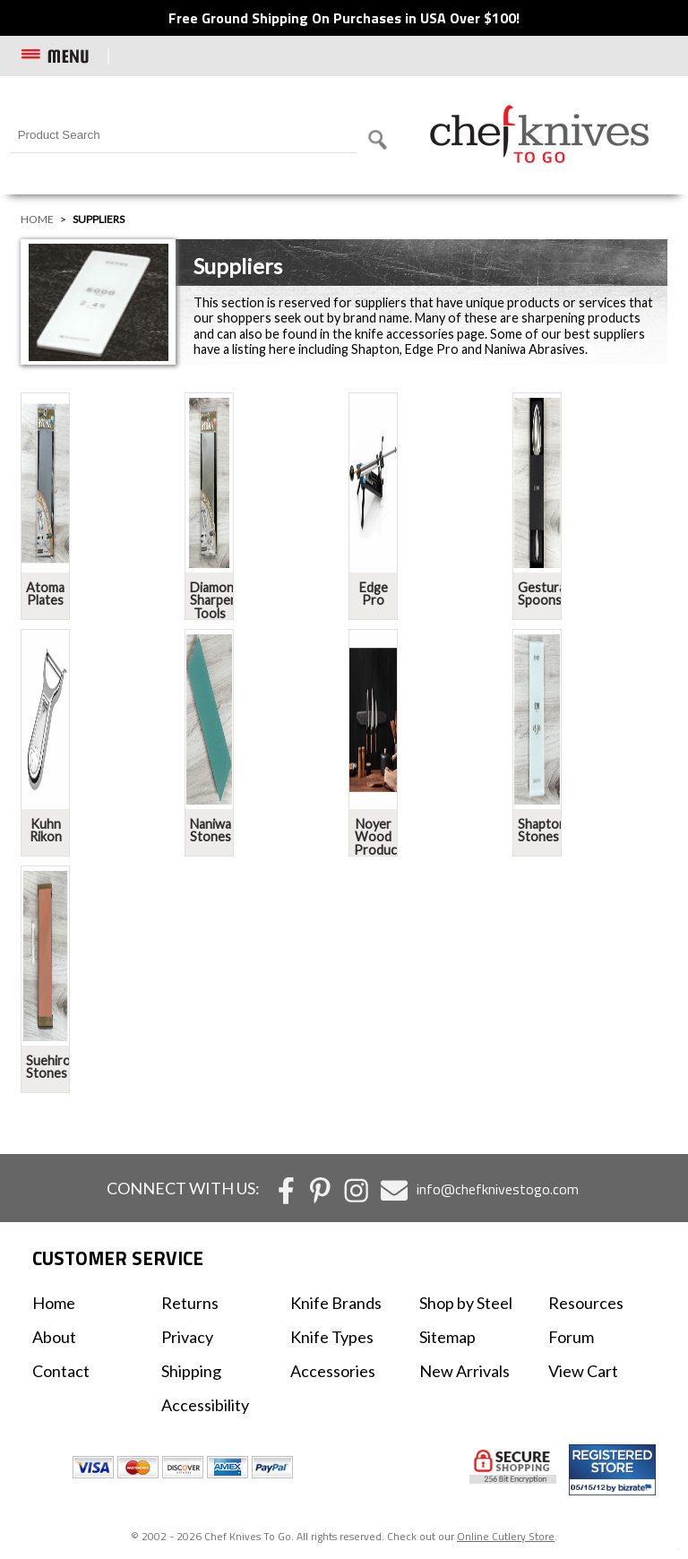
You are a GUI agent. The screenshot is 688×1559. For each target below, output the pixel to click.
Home (37, 219)
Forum (571, 1337)
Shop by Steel (465, 1303)
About (54, 1337)
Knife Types (332, 1337)
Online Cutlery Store (506, 1536)
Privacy (187, 1337)
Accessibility (205, 1405)
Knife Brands (336, 1303)
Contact (61, 1371)
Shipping (191, 1371)
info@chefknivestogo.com (498, 1189)
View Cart (583, 1371)
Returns (190, 1303)
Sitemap (447, 1337)
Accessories (332, 1371)
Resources (586, 1303)
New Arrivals (464, 1371)
